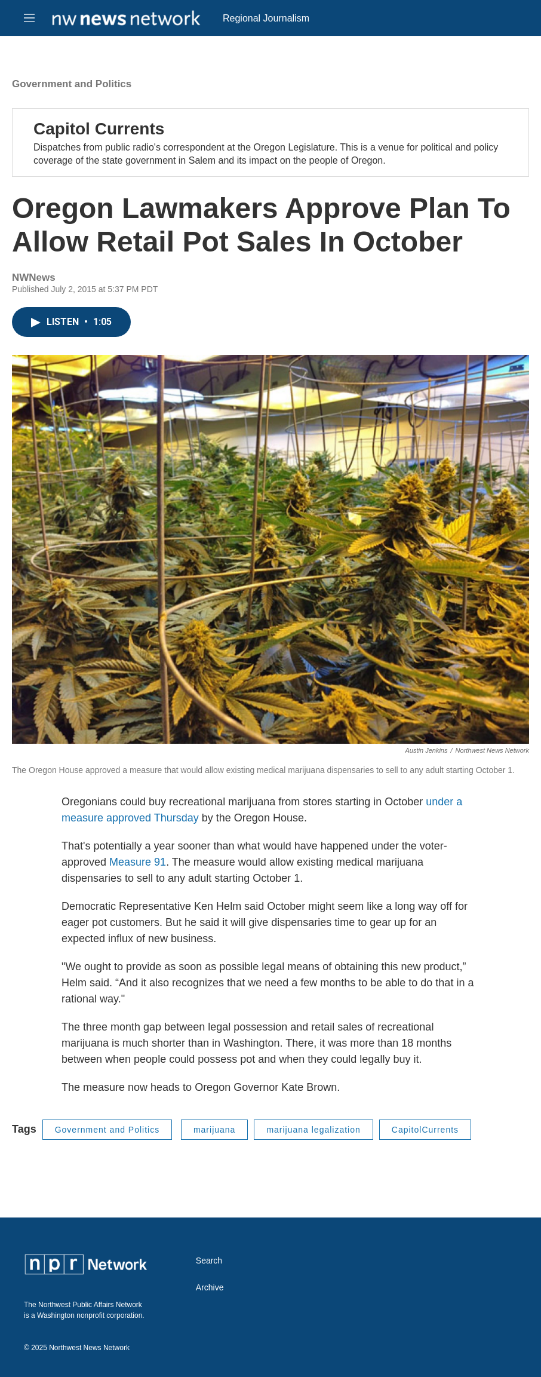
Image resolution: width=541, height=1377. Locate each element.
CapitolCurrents (425, 1129)
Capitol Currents (98, 128)
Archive (210, 1287)
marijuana (214, 1129)
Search (209, 1260)
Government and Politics (71, 84)
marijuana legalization (313, 1129)
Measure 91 (137, 862)
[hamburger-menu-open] (29, 18)
